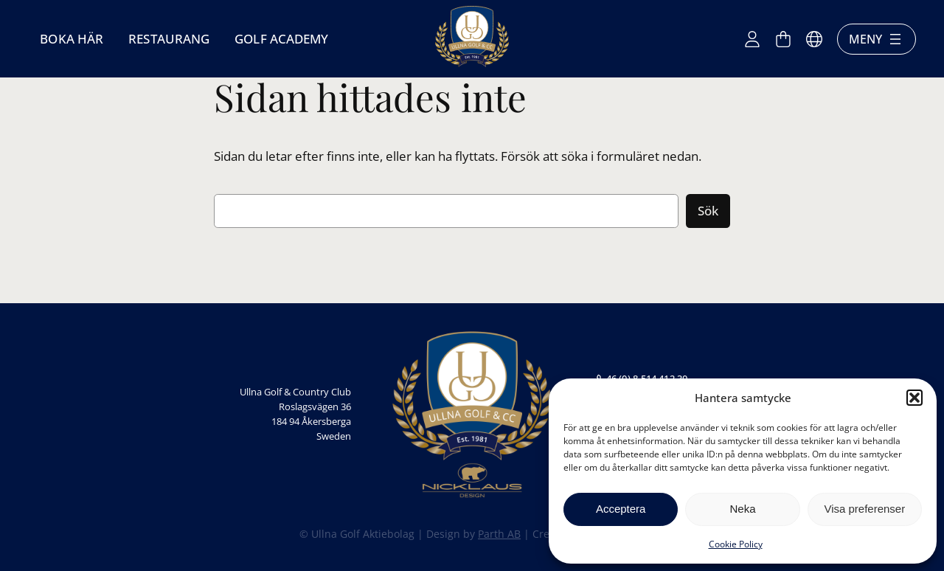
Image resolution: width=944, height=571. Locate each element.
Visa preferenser (864, 508)
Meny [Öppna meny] (876, 39)
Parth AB (499, 534)
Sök (708, 210)
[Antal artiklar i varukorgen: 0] (783, 39)
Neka (742, 508)
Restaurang (168, 38)
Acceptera (621, 508)
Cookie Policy (736, 544)
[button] (914, 397)
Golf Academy (281, 38)
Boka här (71, 38)
